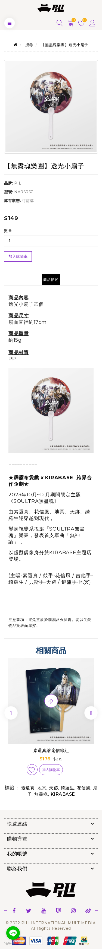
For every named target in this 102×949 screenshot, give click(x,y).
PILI (18, 183)
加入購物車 (17, 256)
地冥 (41, 788)
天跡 (53, 788)
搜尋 (29, 44)
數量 (8, 230)
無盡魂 (41, 794)
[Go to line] (13, 933)
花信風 (84, 788)
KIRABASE (63, 794)
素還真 (28, 788)
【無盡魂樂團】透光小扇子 (64, 44)
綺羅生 (67, 788)
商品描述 (50, 279)
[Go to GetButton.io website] (13, 943)
